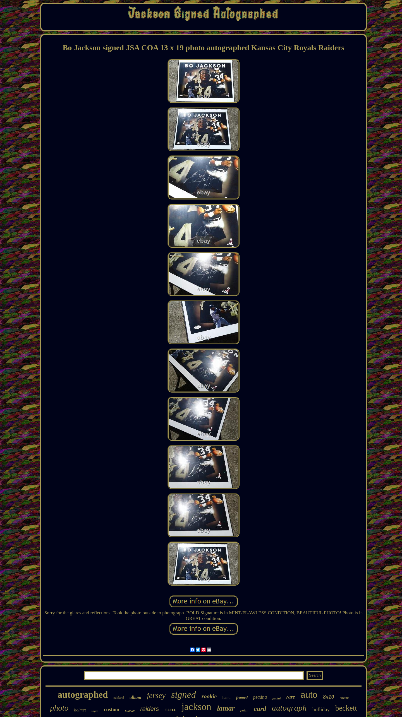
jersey (156, 695)
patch (244, 710)
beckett (346, 708)
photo (59, 707)
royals (95, 711)
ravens (345, 698)
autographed (83, 695)
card (260, 708)
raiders (149, 708)
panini (276, 698)
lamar (226, 708)
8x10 (328, 697)
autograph (289, 707)
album (135, 697)
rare (290, 697)
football (130, 711)
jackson (196, 706)
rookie (209, 696)
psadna (260, 697)
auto (308, 695)
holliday (321, 709)
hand (226, 697)
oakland (118, 698)
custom (111, 709)
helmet (80, 710)
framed (242, 698)
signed (183, 694)
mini (170, 710)
